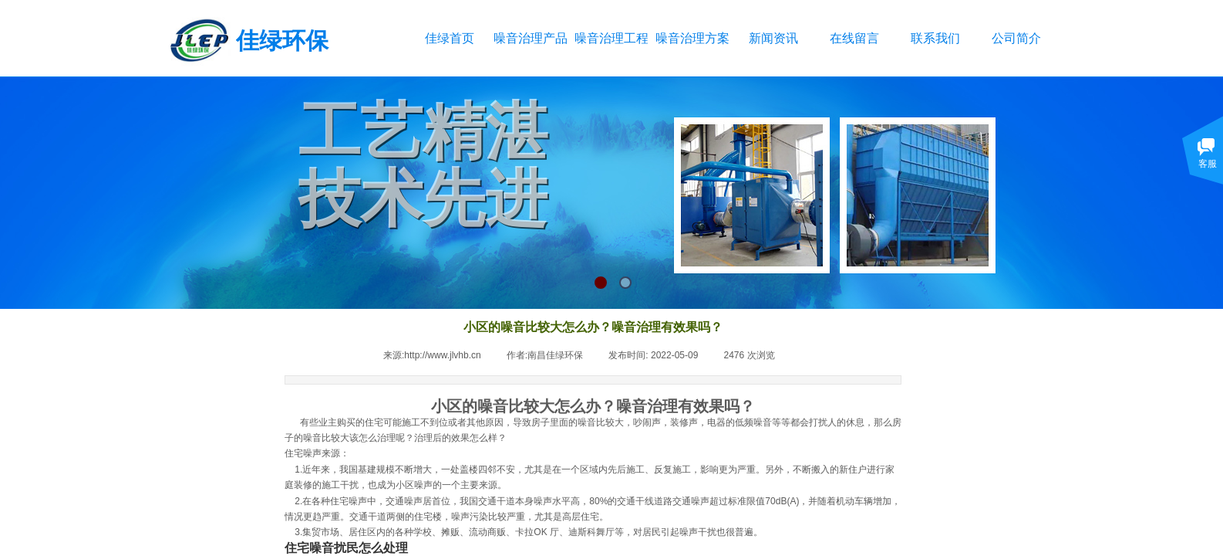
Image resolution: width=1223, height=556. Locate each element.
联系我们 (935, 38)
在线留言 (854, 38)
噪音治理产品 (530, 38)
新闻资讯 (773, 38)
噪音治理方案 (692, 38)
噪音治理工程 (611, 38)
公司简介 (1016, 38)
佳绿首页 (449, 38)
